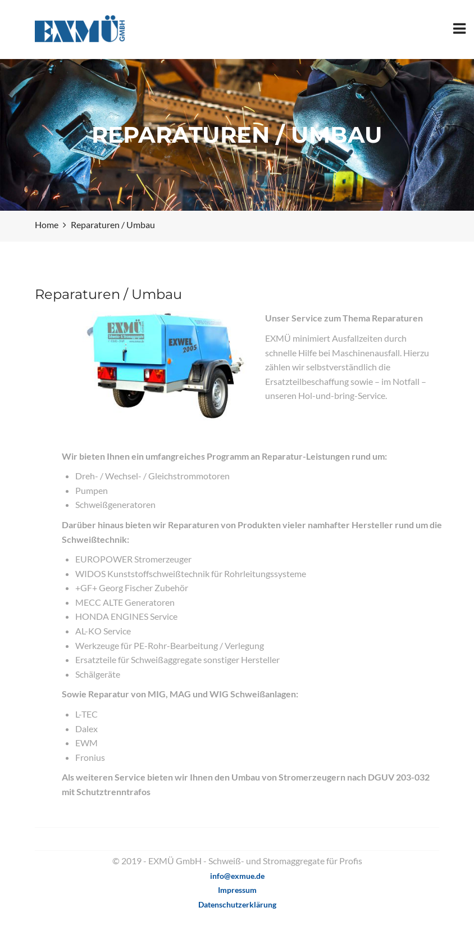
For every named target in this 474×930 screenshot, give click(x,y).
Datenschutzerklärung (237, 904)
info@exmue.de (237, 876)
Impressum (237, 890)
